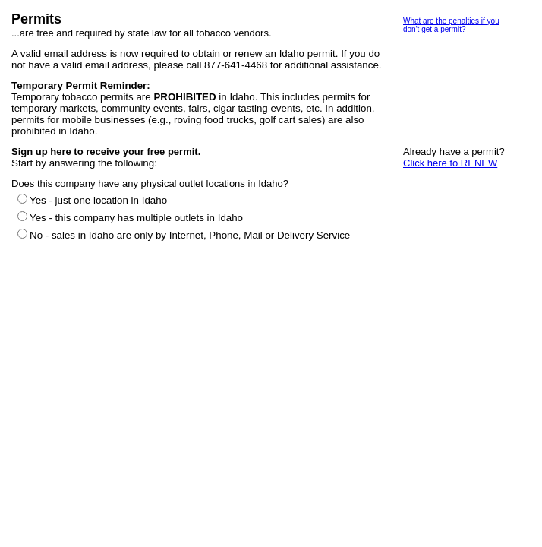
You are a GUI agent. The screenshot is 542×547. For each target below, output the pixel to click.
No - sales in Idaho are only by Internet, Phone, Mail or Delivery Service (190, 235)
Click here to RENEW (450, 163)
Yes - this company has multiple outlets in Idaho (136, 217)
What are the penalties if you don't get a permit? (451, 25)
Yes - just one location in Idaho (98, 200)
